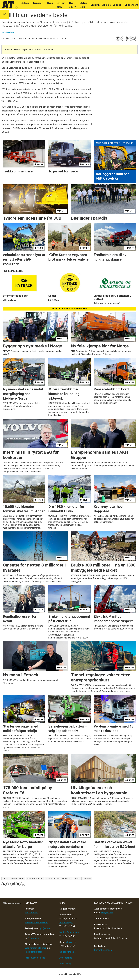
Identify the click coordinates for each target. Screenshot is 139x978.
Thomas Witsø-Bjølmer (36, 922)
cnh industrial (34, 878)
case (5, 878)
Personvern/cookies (35, 957)
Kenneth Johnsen (103, 950)
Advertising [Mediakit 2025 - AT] (65, 963)
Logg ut (117, 4)
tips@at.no (44, 928)
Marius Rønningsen (69, 932)
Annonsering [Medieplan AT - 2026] (65, 957)
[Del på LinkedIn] (127, 39)
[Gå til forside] (9, 5)
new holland (17, 878)
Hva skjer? (72, 5)
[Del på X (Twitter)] (122, 39)
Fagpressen (33, 938)
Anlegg (25, 3)
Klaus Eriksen (31, 912)
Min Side (106, 4)
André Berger (66, 922)
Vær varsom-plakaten (36, 948)
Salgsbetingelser (67, 951)
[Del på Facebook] (118, 39)
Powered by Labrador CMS (69, 974)
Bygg (50, 3)
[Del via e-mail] (131, 39)
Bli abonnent (131, 4)
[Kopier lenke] (135, 39)
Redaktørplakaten (33, 951)
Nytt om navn (61, 5)
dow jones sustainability (58, 878)
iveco (77, 878)
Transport (38, 3)
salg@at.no (70, 942)
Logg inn (95, 4)
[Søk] (4, 14)
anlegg (87, 878)
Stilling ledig (83, 5)
